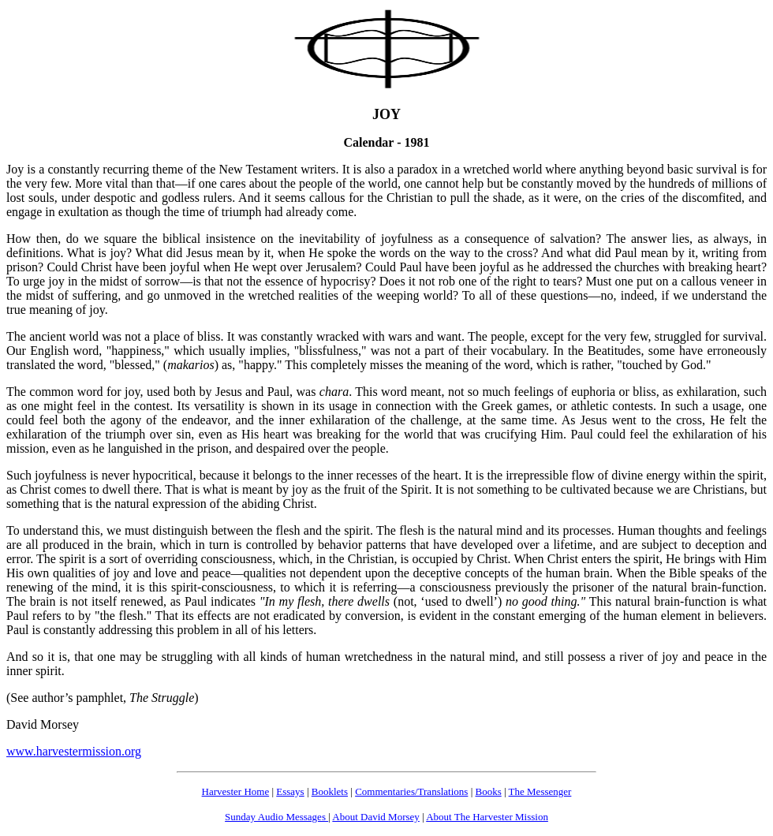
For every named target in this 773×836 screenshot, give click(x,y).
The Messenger (540, 791)
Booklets (330, 791)
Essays (290, 791)
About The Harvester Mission (487, 817)
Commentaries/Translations (411, 791)
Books (488, 791)
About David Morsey (376, 817)
